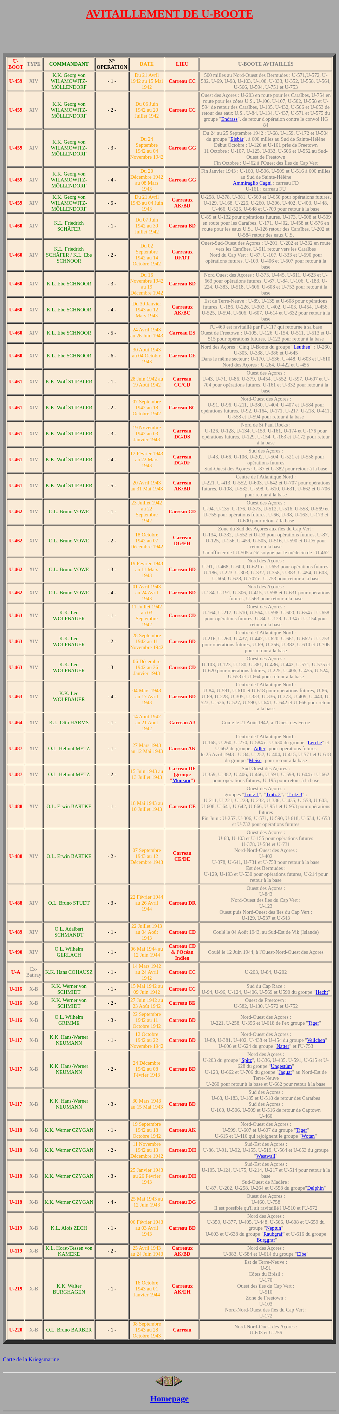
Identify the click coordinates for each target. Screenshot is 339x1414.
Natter (282, 1046)
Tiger (313, 1023)
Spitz (246, 1060)
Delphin (315, 1188)
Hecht (322, 992)
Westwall (265, 1156)
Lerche (315, 742)
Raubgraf (273, 1234)
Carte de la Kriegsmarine (31, 1359)
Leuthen (301, 347)
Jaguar (285, 1072)
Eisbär (236, 139)
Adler (259, 748)
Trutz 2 (273, 794)
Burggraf (265, 1240)
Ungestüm (281, 1066)
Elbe (301, 1254)
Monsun (181, 780)
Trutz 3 (294, 794)
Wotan (308, 1136)
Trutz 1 (251, 794)
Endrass (229, 119)
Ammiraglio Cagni (252, 183)
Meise (255, 760)
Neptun (273, 1228)
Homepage (169, 1398)
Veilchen (316, 1040)
